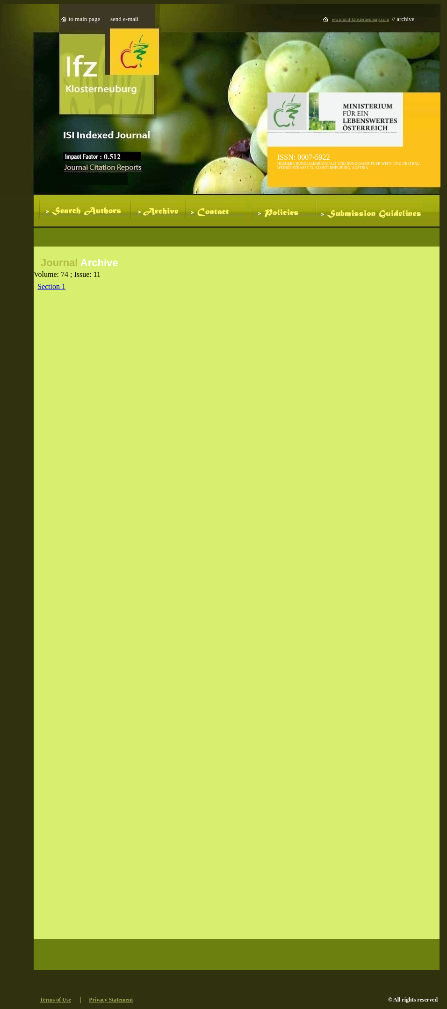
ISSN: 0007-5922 (303, 157)
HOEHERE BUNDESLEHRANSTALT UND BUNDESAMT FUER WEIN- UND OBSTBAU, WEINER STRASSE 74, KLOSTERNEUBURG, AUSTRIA (349, 166)
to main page (84, 18)
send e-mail (124, 18)
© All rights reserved (413, 999)
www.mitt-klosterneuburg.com (360, 19)
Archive (98, 262)
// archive (403, 18)
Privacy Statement (111, 999)
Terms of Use (55, 999)
